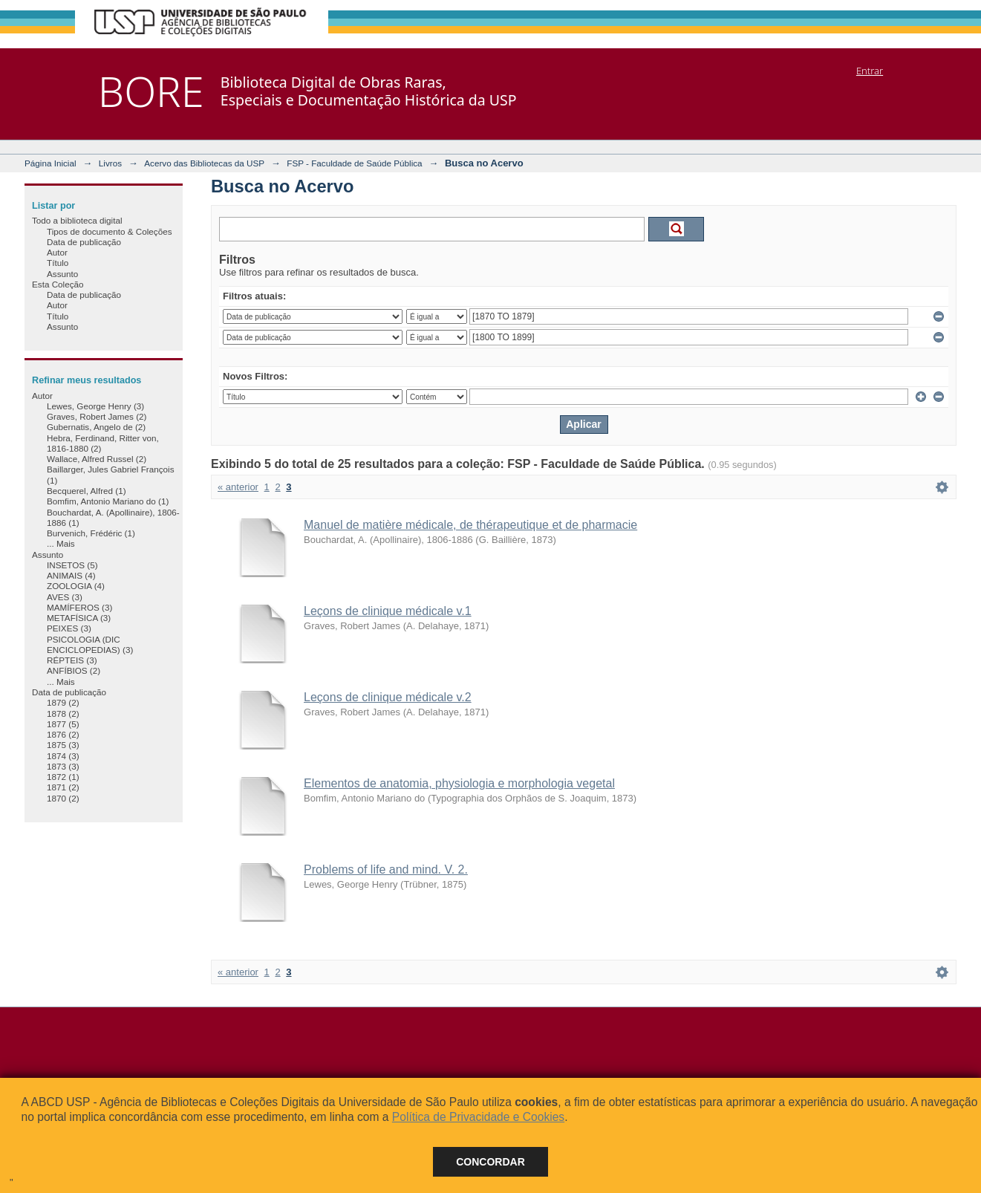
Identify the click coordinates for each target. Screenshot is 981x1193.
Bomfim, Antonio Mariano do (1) (108, 501)
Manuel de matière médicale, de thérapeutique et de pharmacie (470, 525)
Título (57, 262)
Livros (110, 163)
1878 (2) (63, 713)
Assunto (62, 274)
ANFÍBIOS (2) (73, 670)
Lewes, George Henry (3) (95, 406)
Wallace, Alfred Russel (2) (96, 459)
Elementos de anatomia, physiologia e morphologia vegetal (459, 783)
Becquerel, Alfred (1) (86, 490)
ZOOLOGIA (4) (76, 586)
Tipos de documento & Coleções (109, 231)
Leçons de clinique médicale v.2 (388, 697)
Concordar (490, 1162)
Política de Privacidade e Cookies (478, 1117)
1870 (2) (63, 798)
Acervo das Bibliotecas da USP (204, 163)
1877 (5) (63, 724)
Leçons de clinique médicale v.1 (388, 611)
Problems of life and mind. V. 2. (386, 869)
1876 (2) (63, 734)
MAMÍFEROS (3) (79, 607)
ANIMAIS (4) (71, 575)
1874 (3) (63, 756)
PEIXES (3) (69, 628)
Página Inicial (50, 163)
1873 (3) (63, 766)
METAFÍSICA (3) (79, 617)
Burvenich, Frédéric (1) (91, 533)
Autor (57, 252)
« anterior (238, 487)
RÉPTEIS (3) (72, 660)
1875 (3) (63, 745)
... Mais (61, 543)
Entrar (869, 70)
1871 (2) (63, 787)
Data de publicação (84, 242)
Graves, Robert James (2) (96, 416)
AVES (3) (64, 597)
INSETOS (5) (72, 565)
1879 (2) (63, 702)
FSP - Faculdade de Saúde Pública (354, 163)
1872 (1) (63, 776)
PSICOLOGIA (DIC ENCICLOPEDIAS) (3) (90, 644)
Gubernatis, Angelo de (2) (96, 427)
